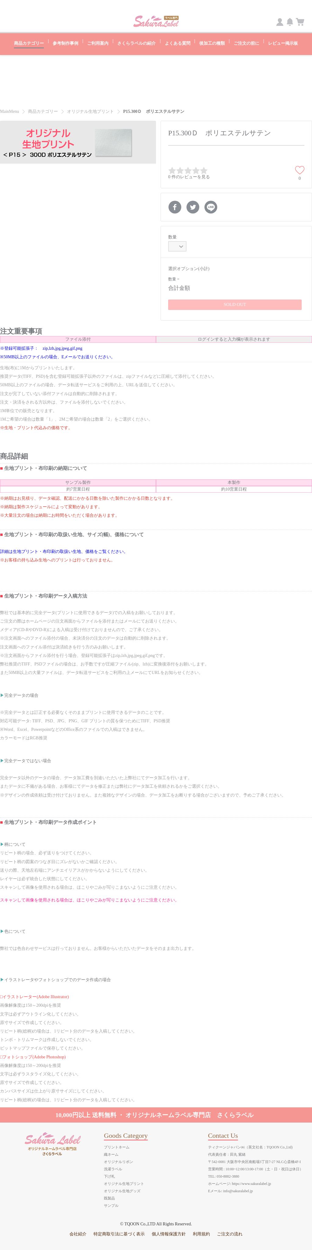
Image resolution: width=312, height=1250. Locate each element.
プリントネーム (116, 1146)
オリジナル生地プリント (124, 1183)
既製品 (109, 1198)
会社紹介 (78, 1233)
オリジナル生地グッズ (122, 1190)
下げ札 (109, 1176)
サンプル (111, 1205)
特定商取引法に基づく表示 (119, 1233)
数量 (172, 236)
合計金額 (179, 287)
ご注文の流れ (230, 1233)
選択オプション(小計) (188, 268)
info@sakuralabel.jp (238, 1190)
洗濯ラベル (113, 1168)
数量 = (173, 278)
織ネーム (111, 1154)
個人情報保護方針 (169, 1233)
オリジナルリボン (118, 1161)
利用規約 (201, 1233)
